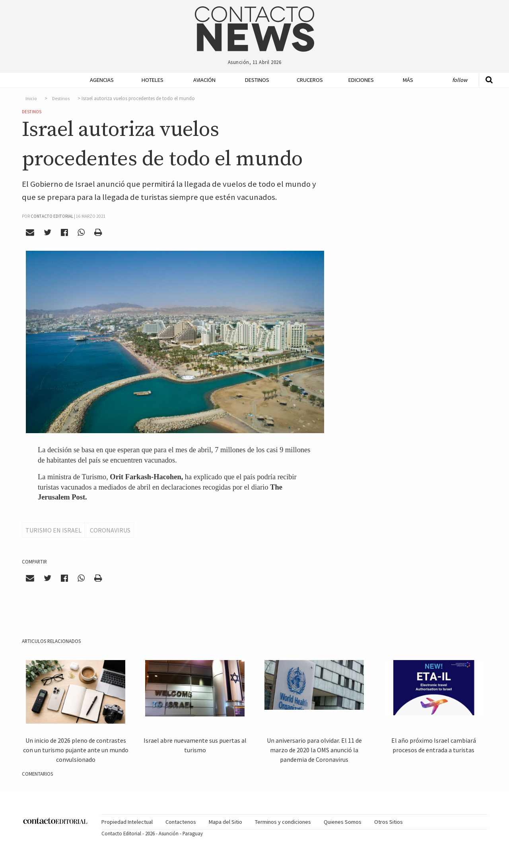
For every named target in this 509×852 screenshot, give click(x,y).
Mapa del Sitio (225, 821)
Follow (459, 79)
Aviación (204, 79)
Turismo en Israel (53, 530)
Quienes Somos (342, 821)
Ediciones (361, 79)
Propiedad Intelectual (127, 821)
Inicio (31, 98)
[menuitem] (99, 80)
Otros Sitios (388, 821)
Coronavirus (110, 530)
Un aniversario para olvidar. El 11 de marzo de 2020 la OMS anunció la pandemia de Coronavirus (314, 749)
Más (408, 79)
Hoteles (152, 79)
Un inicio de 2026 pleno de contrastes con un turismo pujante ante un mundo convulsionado (75, 749)
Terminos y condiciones (283, 821)
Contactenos (180, 821)
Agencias (102, 79)
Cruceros (309, 79)
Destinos (257, 79)
